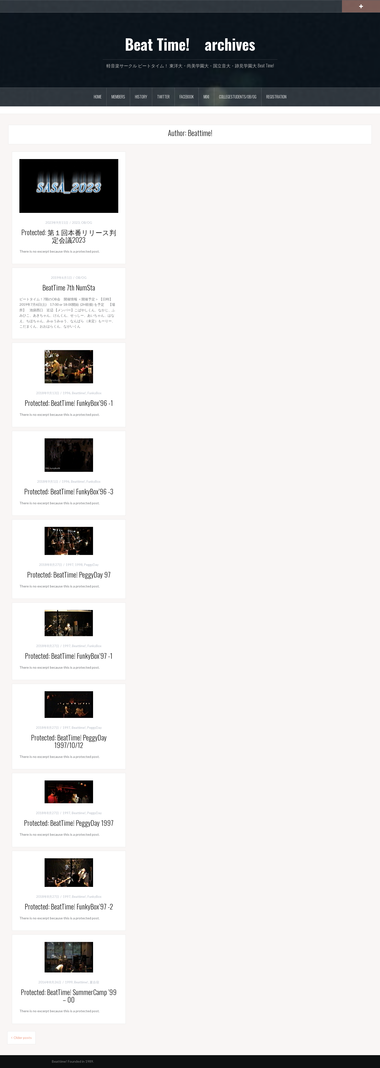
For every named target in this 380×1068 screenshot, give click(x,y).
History (141, 97)
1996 (67, 393)
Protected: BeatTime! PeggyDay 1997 (68, 823)
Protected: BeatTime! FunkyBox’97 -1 (68, 656)
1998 (79, 565)
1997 (69, 565)
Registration (276, 97)
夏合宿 (94, 982)
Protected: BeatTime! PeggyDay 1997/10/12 (72, 741)
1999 (69, 982)
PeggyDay (91, 565)
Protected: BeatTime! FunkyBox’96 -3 (68, 491)
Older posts (23, 1038)
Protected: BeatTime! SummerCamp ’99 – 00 (69, 995)
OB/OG (86, 223)
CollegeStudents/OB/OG (237, 97)
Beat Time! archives (190, 44)
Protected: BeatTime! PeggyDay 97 (69, 574)
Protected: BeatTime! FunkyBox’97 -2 (69, 906)
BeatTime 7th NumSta (68, 287)
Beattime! (79, 393)
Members (118, 97)
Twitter (163, 97)
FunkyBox (94, 393)
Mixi (206, 97)
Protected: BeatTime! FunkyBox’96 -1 (69, 403)
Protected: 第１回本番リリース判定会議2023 (68, 236)
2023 (76, 223)
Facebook (187, 97)
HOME (98, 97)
